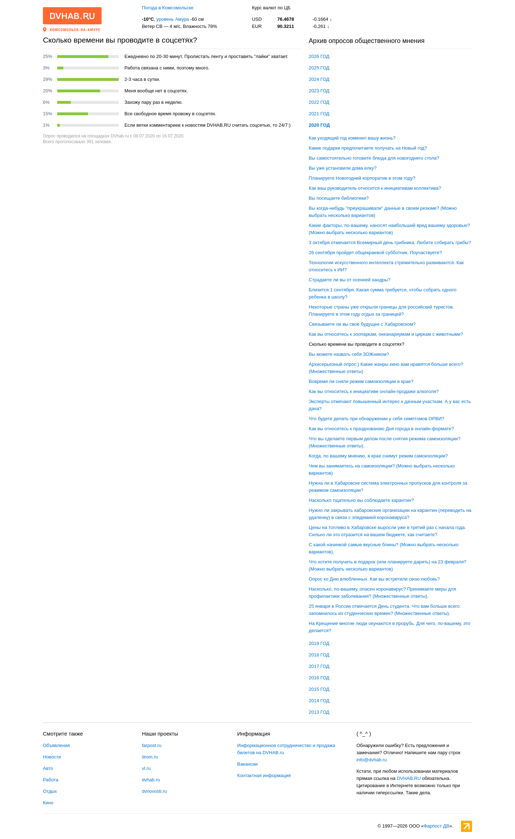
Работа (50, 779)
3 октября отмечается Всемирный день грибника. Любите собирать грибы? (390, 242)
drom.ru (150, 757)
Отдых (50, 791)
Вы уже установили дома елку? (342, 168)
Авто (48, 768)
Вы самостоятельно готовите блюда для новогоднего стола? (374, 158)
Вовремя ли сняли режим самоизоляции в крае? (361, 381)
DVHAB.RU (409, 778)
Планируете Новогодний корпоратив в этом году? (362, 178)
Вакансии (247, 764)
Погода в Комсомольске (167, 7)
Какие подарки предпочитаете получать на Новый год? (368, 148)
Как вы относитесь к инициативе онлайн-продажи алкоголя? (373, 391)
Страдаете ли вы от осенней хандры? (349, 279)
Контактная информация (263, 775)
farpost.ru (152, 745)
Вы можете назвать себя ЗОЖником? (349, 354)
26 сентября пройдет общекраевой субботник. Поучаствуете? (375, 252)
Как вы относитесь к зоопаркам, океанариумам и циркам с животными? (386, 334)
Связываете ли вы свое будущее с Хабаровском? (362, 324)
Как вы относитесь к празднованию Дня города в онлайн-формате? (381, 428)
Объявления (56, 745)
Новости (52, 757)
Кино (48, 802)
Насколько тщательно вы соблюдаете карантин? (361, 500)
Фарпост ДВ (436, 826)
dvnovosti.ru (154, 791)
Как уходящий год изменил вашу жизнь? (352, 138)
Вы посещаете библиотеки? (339, 198)
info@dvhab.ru (372, 759)
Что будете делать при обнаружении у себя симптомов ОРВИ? (376, 418)
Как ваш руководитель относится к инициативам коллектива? (375, 188)
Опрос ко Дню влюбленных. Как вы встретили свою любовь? (374, 579)
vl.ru (146, 768)
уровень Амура (172, 19)
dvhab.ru (151, 779)
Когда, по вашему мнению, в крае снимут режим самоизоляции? (378, 456)
